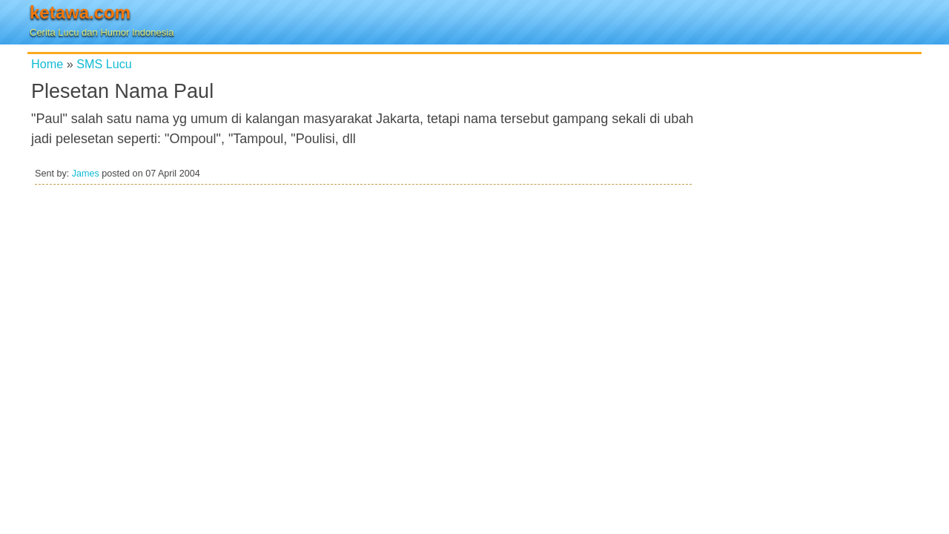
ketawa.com (80, 12)
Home (47, 63)
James (85, 173)
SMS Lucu (104, 63)
